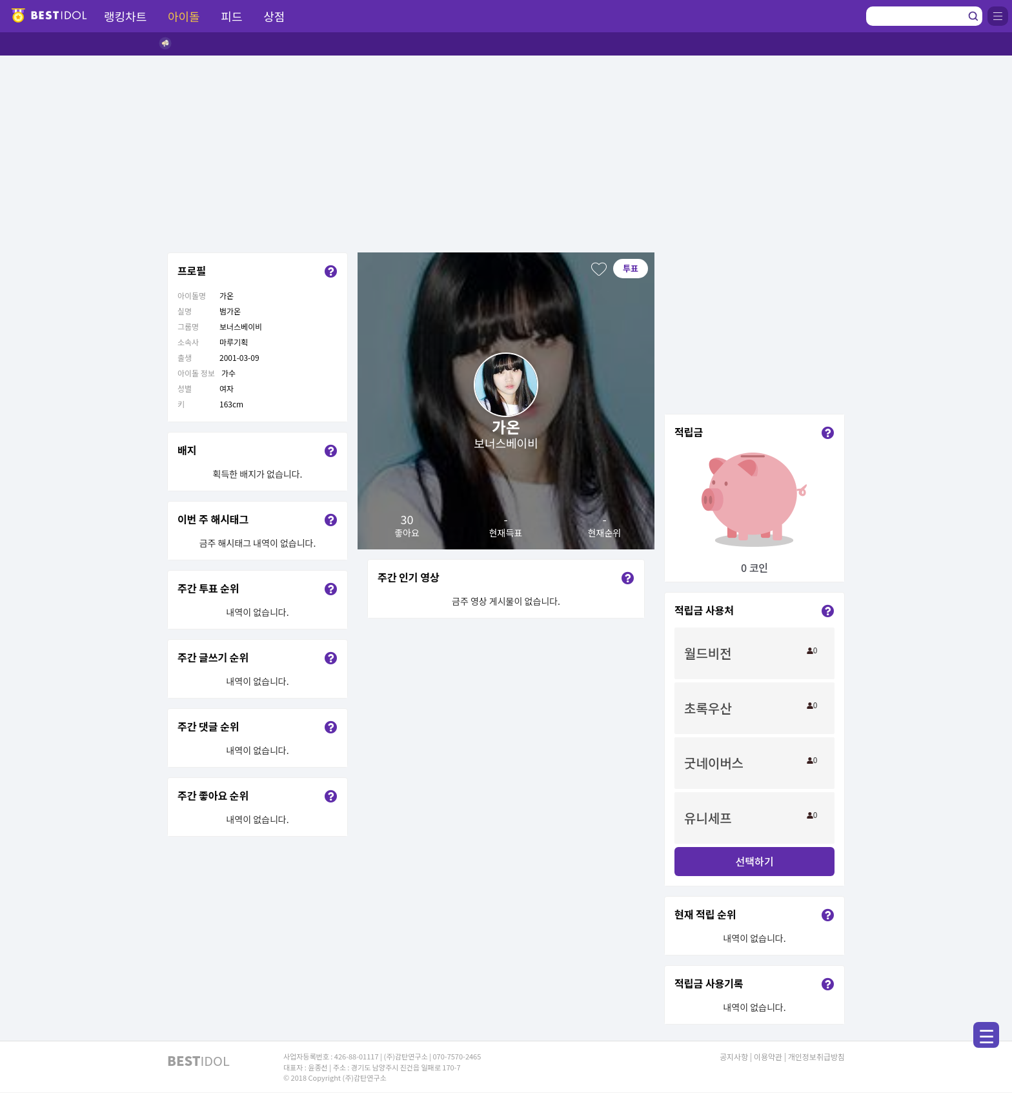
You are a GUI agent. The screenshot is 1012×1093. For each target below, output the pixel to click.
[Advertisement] (506, 152)
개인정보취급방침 (816, 1056)
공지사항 (734, 1056)
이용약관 (768, 1056)
